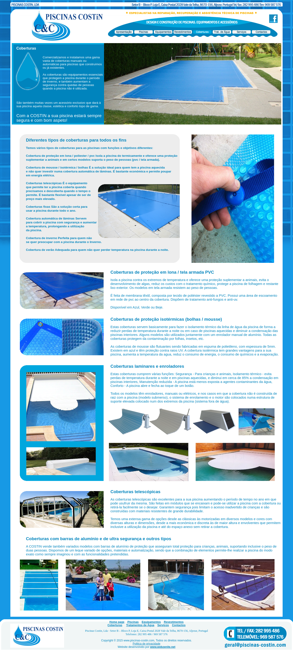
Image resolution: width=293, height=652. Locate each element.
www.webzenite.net (162, 647)
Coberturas (115, 625)
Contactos (178, 625)
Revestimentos (173, 622)
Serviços (163, 625)
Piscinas (133, 622)
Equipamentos (151, 622)
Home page (116, 622)
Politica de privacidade (146, 643)
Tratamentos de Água (140, 625)
